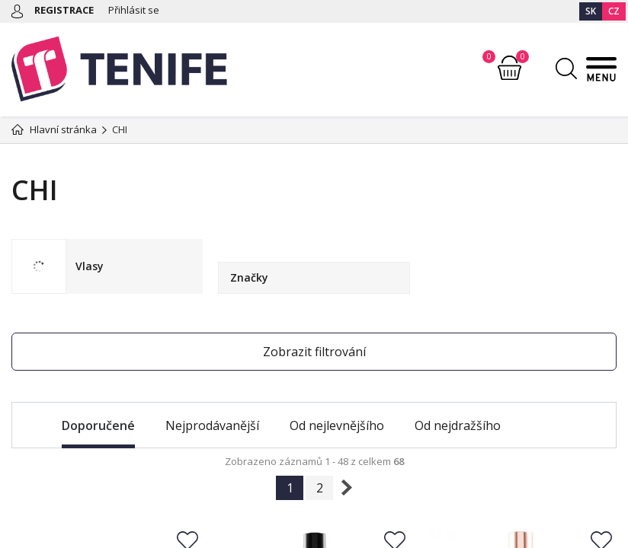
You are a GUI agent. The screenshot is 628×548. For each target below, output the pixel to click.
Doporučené (98, 425)
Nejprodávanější (212, 425)
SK (590, 11)
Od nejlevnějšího (337, 425)
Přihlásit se (133, 10)
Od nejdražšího (458, 425)
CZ (614, 11)
